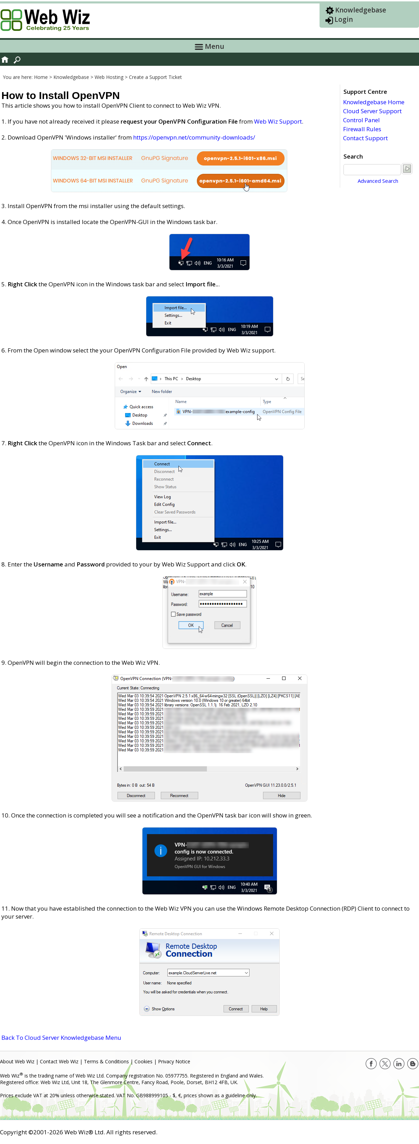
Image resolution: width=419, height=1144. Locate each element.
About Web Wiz (17, 1061)
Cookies (143, 1061)
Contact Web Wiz (59, 1061)
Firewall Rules (362, 129)
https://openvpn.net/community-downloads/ (194, 137)
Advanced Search (378, 180)
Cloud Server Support (372, 111)
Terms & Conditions (106, 1061)
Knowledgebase (360, 10)
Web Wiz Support (278, 121)
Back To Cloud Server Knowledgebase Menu (61, 1038)
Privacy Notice (174, 1061)
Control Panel (361, 120)
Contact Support (365, 138)
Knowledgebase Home (373, 102)
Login (343, 19)
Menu (209, 46)
